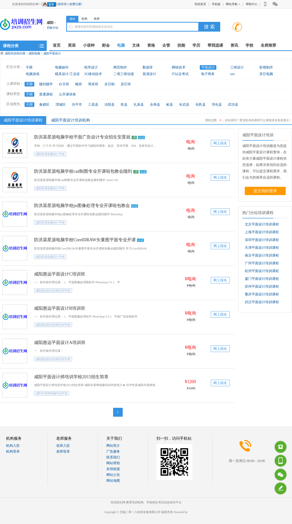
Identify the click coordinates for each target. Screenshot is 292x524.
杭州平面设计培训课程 (262, 271)
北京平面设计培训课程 (262, 224)
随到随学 (46, 84)
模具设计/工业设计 (69, 74)
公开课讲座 (67, 94)
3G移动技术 (93, 74)
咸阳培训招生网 (15, 53)
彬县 (169, 104)
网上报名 (220, 143)
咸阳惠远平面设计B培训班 (59, 308)
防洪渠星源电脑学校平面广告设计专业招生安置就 (82, 137)
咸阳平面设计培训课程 (22, 120)
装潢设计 (149, 74)
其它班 (126, 84)
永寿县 (155, 104)
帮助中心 (251, 4)
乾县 (124, 104)
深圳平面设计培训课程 (262, 240)
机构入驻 (13, 445)
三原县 (93, 104)
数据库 (148, 67)
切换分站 (52, 27)
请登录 (62, 4)
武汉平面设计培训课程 (262, 302)
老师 (97, 18)
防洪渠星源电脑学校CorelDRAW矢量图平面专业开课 (85, 239)
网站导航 (233, 4)
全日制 (109, 84)
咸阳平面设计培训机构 (70, 120)
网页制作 (120, 67)
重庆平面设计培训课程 (262, 294)
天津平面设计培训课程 (262, 247)
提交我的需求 (265, 191)
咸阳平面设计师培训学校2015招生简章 (71, 376)
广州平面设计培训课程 (262, 263)
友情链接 (113, 469)
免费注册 (75, 4)
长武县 (184, 104)
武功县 (233, 104)
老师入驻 (63, 445)
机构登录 (13, 451)
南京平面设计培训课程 (262, 255)
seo (232, 74)
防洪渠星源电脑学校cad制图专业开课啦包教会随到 (83, 171)
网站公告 (113, 475)
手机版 (216, 4)
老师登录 (63, 451)
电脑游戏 (32, 74)
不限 (29, 67)
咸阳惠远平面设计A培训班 (59, 342)
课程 (72, 19)
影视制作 (266, 67)
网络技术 (178, 67)
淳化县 (217, 104)
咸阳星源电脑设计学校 (50, 154)
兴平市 (77, 104)
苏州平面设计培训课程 (262, 286)
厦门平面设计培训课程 (262, 279)
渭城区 (60, 104)
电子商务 (208, 74)
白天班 (64, 84)
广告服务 (113, 451)
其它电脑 (266, 74)
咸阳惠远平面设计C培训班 (59, 274)
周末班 (93, 84)
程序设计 (91, 67)
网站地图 (113, 480)
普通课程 (46, 94)
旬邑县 (200, 104)
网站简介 (113, 445)
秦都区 (44, 104)
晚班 (78, 84)
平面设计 (208, 67)
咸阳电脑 (34, 53)
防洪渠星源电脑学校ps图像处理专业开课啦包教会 (82, 205)
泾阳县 (109, 104)
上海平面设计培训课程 (262, 232)
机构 (84, 18)
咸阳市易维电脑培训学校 (52, 393)
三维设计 (237, 67)
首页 (57, 45)
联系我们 (113, 457)
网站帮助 (113, 463)
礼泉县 (139, 104)
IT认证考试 (180, 74)
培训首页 (200, 4)
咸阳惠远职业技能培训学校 (53, 290)
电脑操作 (62, 67)
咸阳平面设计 (52, 53)
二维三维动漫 (123, 74)
